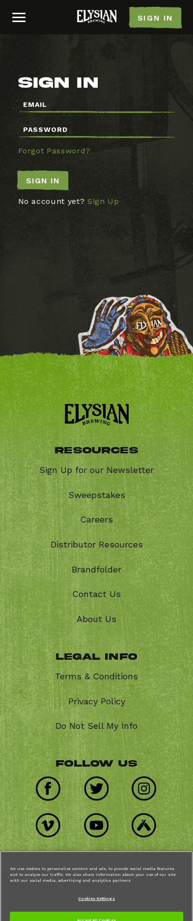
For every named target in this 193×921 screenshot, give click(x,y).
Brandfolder (96, 569)
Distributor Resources (97, 544)
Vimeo (51, 822)
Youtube (100, 822)
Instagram (147, 785)
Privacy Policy (96, 701)
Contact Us (96, 594)
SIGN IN (155, 18)
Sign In (43, 180)
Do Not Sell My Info (96, 726)
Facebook (51, 785)
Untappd (147, 822)
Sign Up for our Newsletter (96, 470)
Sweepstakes (96, 495)
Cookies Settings (96, 903)
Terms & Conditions (96, 676)
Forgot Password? (54, 150)
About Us (96, 619)
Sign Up (103, 201)
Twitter (100, 785)
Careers (96, 519)
